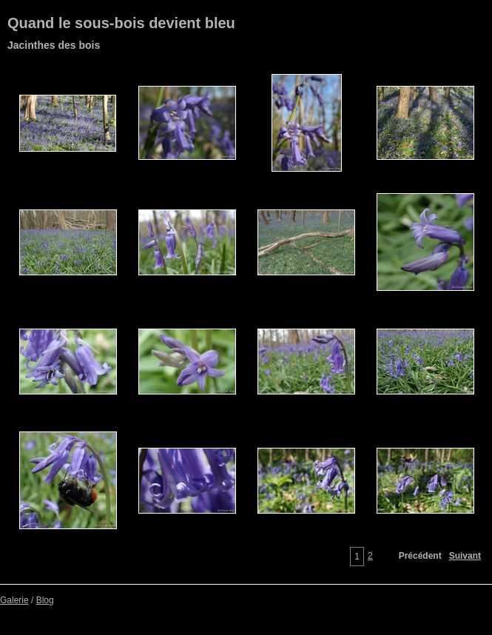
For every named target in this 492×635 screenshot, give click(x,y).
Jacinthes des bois (53, 45)
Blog (45, 600)
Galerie (14, 600)
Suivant (465, 556)
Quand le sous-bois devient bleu (121, 23)
